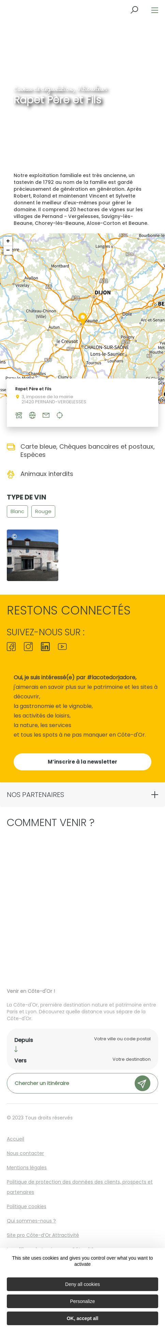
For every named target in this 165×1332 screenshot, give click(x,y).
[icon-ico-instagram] (28, 647)
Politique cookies (26, 1206)
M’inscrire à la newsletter (82, 761)
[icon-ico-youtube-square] (61, 647)
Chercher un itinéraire (82, 1083)
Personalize (82, 1301)
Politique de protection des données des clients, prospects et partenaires (80, 1187)
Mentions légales (27, 1167)
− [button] (8, 250)
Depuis (23, 1040)
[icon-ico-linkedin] (45, 647)
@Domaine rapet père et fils (15, 536)
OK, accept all (83, 1318)
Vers (20, 1061)
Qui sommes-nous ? (31, 1220)
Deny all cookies (82, 1284)
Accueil (15, 1138)
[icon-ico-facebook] (13, 647)
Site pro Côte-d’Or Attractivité (43, 1235)
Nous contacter (25, 1153)
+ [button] (8, 241)
